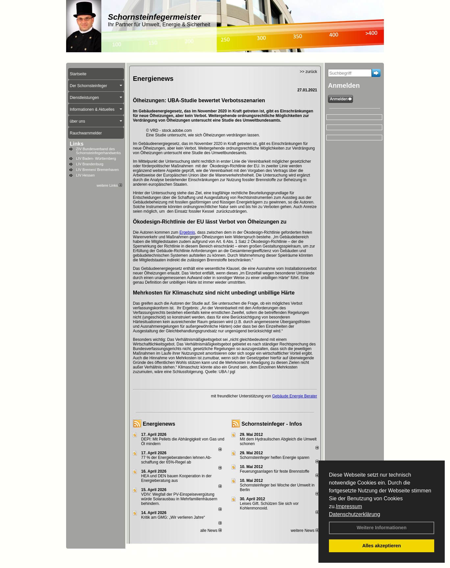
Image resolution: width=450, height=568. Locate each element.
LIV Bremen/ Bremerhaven (97, 170)
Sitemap (268, 552)
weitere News (305, 530)
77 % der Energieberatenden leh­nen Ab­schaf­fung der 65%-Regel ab (176, 459)
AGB (252, 552)
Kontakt (151, 552)
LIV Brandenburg (89, 164)
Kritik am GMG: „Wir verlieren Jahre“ (173, 517)
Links (77, 144)
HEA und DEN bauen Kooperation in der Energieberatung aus (176, 478)
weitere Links (109, 185)
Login (134, 552)
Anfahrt (236, 552)
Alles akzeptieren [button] (381, 545)
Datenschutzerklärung (354, 514)
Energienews (159, 424)
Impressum (349, 506)
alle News (211, 530)
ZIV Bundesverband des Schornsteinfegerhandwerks (98, 151)
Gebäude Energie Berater (294, 396)
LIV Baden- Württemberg (96, 158)
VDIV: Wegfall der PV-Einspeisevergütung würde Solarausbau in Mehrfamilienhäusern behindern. (179, 499)
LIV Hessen (85, 175)
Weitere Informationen (382, 527)
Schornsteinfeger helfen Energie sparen (274, 457)
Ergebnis (187, 232)
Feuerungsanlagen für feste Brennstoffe (274, 471)
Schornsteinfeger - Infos (271, 424)
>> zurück (308, 71)
